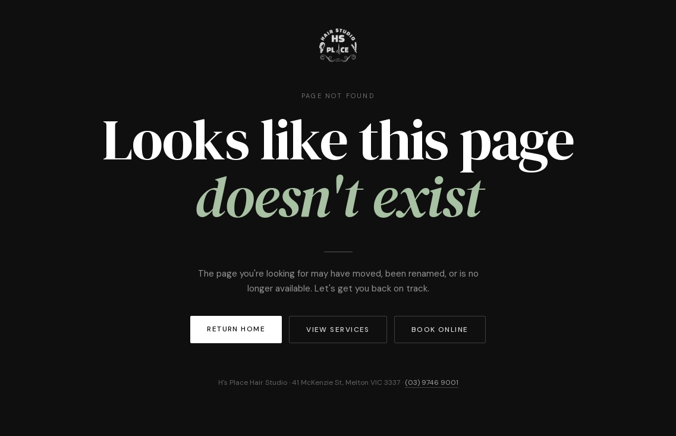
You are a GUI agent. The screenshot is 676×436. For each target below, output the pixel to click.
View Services (338, 329)
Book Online (440, 329)
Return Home (236, 329)
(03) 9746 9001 (431, 382)
